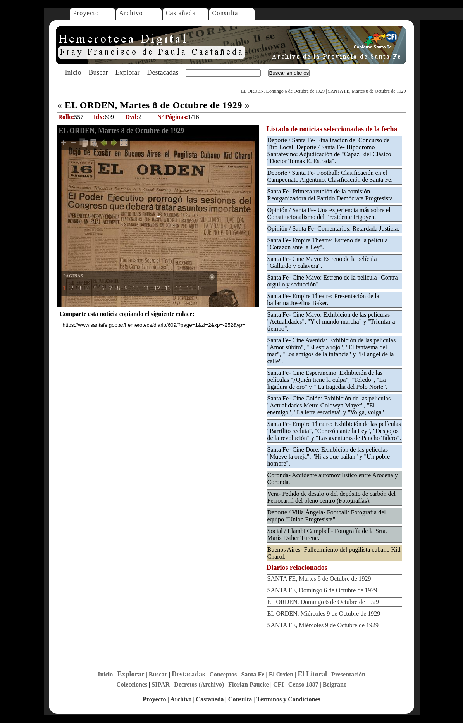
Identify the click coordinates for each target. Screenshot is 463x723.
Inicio (73, 72)
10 (136, 288)
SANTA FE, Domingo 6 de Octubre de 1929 (322, 590)
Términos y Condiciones (288, 699)
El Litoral (312, 674)
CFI (278, 684)
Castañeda (181, 13)
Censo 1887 (303, 684)
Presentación (348, 674)
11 (146, 288)
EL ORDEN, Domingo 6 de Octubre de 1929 (283, 91)
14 (179, 288)
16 (200, 288)
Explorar (127, 72)
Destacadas (162, 72)
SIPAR (160, 684)
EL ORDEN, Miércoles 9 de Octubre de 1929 (323, 613)
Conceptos (223, 674)
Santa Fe (252, 674)
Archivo (131, 13)
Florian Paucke (248, 684)
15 (189, 288)
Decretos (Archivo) (199, 684)
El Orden (281, 674)
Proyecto (86, 13)
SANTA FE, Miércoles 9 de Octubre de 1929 (323, 625)
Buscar (98, 72)
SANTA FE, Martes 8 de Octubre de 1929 (367, 91)
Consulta (225, 13)
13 (168, 288)
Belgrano (335, 684)
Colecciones (131, 684)
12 (157, 288)
